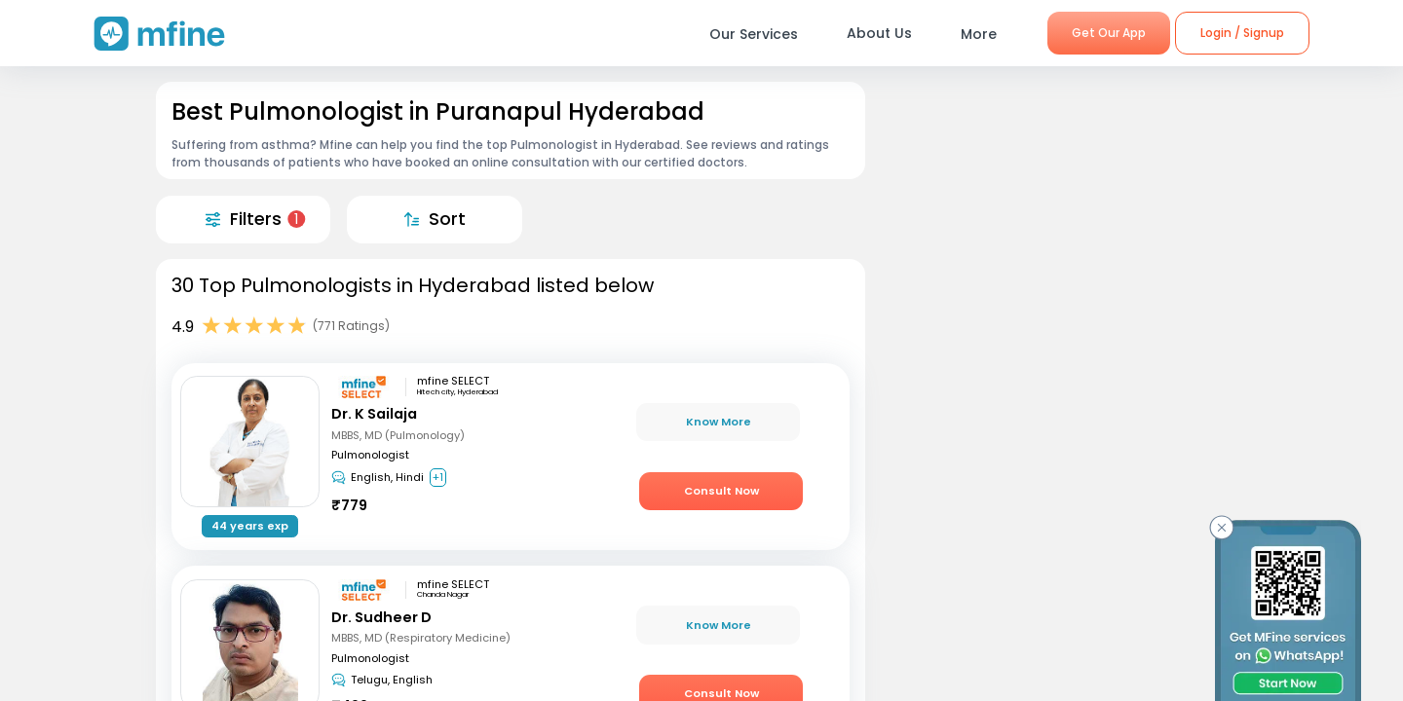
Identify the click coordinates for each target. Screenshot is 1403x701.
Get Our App (1109, 32)
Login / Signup (1242, 32)
